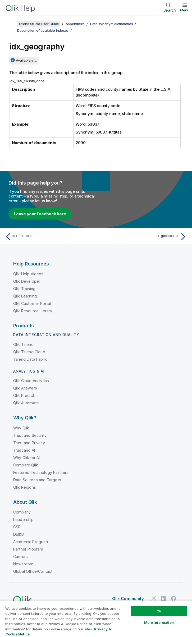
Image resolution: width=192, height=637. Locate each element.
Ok (159, 611)
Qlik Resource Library (32, 311)
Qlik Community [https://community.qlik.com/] (128, 598)
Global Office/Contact (32, 571)
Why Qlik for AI (26, 457)
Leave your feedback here (40, 213)
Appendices (75, 24)
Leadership (23, 519)
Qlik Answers (25, 388)
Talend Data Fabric (30, 359)
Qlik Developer (26, 281)
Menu (184, 10)
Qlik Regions (24, 487)
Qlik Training (24, 288)
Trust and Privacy (29, 443)
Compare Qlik (25, 465)
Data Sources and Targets (37, 480)
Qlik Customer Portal (32, 303)
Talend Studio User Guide (38, 24)
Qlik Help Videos (28, 274)
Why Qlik (21, 428)
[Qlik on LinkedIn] (164, 598)
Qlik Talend (23, 344)
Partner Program (28, 549)
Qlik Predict (23, 395)
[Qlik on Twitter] (154, 598)
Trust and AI (24, 450)
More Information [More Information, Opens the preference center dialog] (159, 622)
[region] (96, 618)
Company (22, 512)
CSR (17, 527)
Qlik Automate (26, 403)
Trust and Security (30, 435)
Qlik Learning (25, 296)
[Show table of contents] (11, 24)
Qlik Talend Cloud (29, 352)
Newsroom (23, 564)
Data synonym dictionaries (111, 24)
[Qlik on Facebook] (174, 598)
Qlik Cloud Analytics (31, 380)
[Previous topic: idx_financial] (49, 236)
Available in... (26, 60)
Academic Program (30, 541)
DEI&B (18, 534)
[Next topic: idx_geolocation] (143, 236)
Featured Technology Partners (40, 472)
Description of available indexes (42, 30)
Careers (20, 556)
